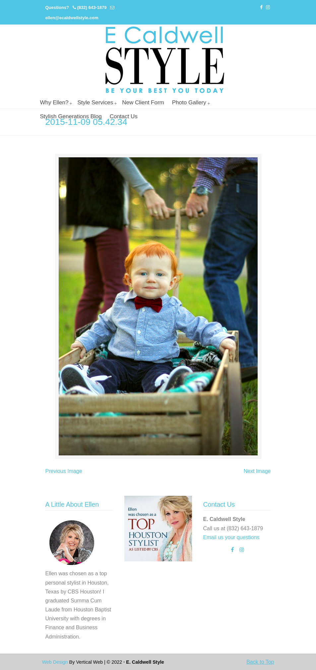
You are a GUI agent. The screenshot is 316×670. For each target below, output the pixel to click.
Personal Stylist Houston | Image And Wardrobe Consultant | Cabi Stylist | (164, 59)
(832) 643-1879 (91, 7)
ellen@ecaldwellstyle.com (71, 17)
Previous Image (63, 471)
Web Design (55, 662)
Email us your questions (231, 537)
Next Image (257, 471)
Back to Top (260, 662)
